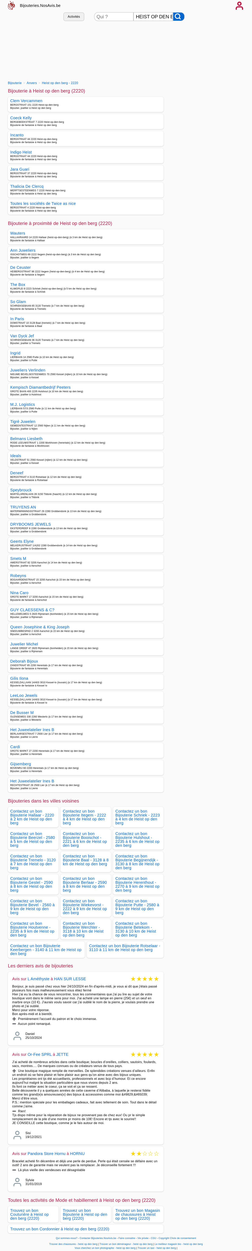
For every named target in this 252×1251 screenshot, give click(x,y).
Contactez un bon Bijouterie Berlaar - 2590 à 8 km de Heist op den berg (85, 884)
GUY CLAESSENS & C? (32, 609)
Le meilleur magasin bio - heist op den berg (179, 1244)
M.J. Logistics (22, 404)
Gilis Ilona (19, 678)
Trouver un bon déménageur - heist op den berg (126, 1244)
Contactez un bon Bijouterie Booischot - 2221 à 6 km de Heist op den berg (85, 839)
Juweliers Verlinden (27, 370)
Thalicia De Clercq (27, 186)
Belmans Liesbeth (26, 438)
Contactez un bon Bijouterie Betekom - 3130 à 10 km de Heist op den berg (135, 929)
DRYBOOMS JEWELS (30, 524)
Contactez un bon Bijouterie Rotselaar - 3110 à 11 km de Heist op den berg (124, 948)
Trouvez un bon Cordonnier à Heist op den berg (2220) (59, 1229)
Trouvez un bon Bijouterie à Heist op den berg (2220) (85, 1214)
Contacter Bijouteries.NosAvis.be (98, 1238)
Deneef (16, 472)
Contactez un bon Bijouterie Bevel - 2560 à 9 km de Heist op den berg (32, 907)
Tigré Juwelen (22, 421)
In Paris (17, 318)
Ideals (15, 455)
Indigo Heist (21, 152)
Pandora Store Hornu (47, 1153)
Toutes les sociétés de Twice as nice (43, 203)
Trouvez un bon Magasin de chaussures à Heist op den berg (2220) (137, 1214)
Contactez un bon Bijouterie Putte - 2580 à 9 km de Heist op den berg (137, 907)
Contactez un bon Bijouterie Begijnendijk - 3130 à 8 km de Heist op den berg (137, 862)
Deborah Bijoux (24, 661)
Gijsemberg (20, 764)
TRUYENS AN (23, 507)
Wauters (17, 233)
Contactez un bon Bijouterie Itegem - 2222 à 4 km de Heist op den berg (84, 817)
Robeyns (18, 575)
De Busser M (22, 712)
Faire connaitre (127, 1238)
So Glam (18, 301)
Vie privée (142, 1238)
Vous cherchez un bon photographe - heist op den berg (105, 1248)
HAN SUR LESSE (70, 979)
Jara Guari (19, 169)
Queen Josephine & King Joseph (39, 627)
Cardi (15, 746)
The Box (17, 284)
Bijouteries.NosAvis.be (40, 5)
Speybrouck (21, 490)
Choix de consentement (183, 1238)
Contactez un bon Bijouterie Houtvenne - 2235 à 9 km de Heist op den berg (32, 929)
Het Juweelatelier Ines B (32, 729)
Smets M (18, 558)
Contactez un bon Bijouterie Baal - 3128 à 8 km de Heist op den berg (86, 860)
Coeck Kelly (21, 117)
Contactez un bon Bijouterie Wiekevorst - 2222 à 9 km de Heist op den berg (85, 907)
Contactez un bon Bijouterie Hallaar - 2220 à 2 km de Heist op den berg (32, 817)
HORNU (77, 1153)
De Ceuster (20, 267)
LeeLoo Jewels (23, 695)
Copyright (163, 1238)
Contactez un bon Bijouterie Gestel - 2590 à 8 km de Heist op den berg (31, 884)
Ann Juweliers (23, 250)
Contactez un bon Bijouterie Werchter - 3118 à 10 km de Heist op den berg (83, 929)
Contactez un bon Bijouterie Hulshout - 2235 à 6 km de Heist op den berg (137, 839)
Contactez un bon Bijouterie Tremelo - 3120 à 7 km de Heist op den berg (33, 862)
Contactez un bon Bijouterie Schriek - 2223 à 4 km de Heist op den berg (137, 817)
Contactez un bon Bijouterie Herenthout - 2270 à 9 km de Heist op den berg (137, 884)
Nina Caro (19, 592)
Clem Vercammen (26, 100)
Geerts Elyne (22, 541)
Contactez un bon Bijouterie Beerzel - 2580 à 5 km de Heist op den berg (32, 839)
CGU (153, 1238)
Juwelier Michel (24, 644)
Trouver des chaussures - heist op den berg (73, 1244)
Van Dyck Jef (22, 335)
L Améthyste (39, 979)
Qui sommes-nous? (66, 1238)
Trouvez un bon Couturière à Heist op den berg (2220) (29, 1214)
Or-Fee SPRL (40, 1054)
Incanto (17, 135)
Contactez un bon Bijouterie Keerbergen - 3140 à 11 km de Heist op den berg (46, 950)
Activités (74, 16)
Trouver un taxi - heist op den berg (157, 1248)
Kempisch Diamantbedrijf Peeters (40, 387)
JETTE (62, 1054)
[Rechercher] (179, 16)
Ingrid (15, 353)
